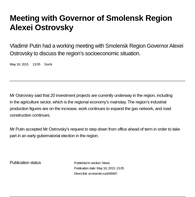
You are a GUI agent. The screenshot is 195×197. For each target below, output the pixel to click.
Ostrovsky (24, 95)
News (105, 163)
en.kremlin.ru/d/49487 (102, 173)
